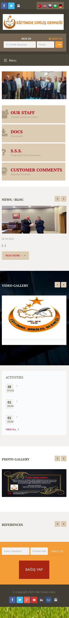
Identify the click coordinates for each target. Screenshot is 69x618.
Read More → (14, 255)
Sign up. (56, 38)
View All (11, 429)
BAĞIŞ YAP (34, 569)
